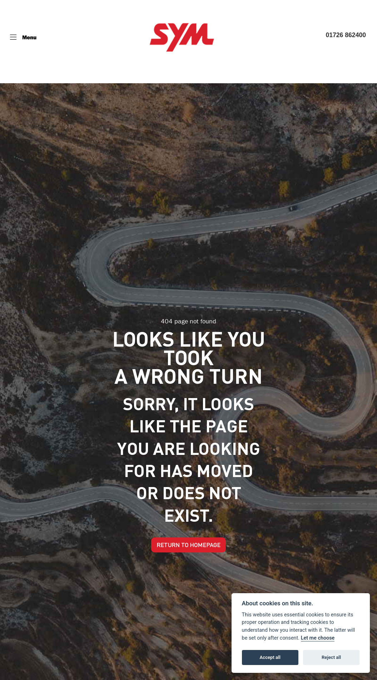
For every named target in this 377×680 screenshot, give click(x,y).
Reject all (331, 657)
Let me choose (318, 638)
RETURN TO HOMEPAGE (188, 545)
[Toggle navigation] (23, 37)
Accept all (270, 657)
